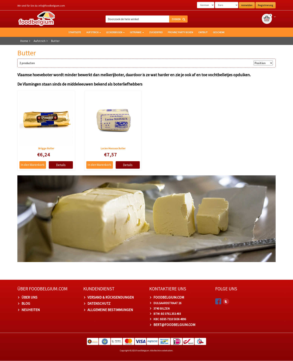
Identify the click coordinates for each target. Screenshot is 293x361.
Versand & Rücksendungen (110, 297)
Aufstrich (93, 32)
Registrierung (265, 5)
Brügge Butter (46, 148)
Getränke (137, 32)
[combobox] (146, 19)
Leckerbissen (115, 32)
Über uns (29, 297)
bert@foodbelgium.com (174, 325)
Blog (25, 303)
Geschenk (219, 32)
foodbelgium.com (168, 297)
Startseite (74, 32)
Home (24, 41)
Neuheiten (30, 310)
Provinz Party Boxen (180, 32)
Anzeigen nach (242, 63)
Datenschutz (98, 303)
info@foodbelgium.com (51, 5)
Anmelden (246, 5)
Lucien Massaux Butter (113, 148)
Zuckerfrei (156, 32)
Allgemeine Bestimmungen (110, 310)
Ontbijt (203, 32)
